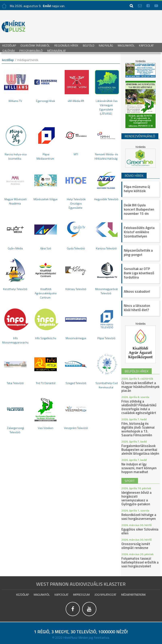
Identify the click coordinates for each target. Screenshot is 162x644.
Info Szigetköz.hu (45, 338)
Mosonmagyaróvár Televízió (106, 291)
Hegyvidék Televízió (106, 199)
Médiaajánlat (56, 50)
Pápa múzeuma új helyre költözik (137, 189)
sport (130, 480)
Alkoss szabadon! (137, 291)
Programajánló (31, 50)
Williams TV (15, 101)
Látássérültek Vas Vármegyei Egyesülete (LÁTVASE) (107, 107)
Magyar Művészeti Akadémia (15, 201)
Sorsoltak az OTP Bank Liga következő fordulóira (139, 273)
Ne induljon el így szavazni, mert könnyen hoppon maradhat (139, 468)
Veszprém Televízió (76, 428)
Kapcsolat (146, 45)
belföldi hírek (136, 371)
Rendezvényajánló (140, 136)
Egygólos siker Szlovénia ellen (139, 531)
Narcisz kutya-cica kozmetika (15, 156)
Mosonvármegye (76, 338)
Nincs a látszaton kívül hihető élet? (137, 307)
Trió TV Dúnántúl (45, 383)
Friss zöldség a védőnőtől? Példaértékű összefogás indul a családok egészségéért (138, 407)
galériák (8, 50)
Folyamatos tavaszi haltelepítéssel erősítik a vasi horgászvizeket (140, 562)
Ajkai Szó (45, 248)
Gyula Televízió (76, 248)
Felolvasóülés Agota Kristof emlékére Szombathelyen (139, 232)
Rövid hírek (134, 175)
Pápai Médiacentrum (45, 156)
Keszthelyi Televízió (15, 289)
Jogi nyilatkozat (105, 594)
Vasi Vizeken (45, 428)
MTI (76, 154)
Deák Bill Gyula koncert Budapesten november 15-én (139, 209)
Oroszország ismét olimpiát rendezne (135, 545)
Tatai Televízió (15, 383)
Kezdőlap (9, 45)
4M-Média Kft (76, 101)
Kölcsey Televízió (75, 289)
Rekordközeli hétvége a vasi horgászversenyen (138, 516)
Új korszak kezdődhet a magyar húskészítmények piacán (140, 386)
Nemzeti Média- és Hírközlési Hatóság (106, 156)
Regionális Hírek (66, 45)
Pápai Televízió (106, 338)
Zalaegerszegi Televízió (15, 430)
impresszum (81, 594)
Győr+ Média (15, 248)
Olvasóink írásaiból (35, 45)
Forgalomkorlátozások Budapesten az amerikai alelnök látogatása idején (140, 449)
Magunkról (126, 45)
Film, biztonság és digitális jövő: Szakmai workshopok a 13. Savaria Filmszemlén (138, 429)
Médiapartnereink (133, 594)
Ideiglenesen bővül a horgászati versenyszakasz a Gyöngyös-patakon (136, 498)
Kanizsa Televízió (106, 248)
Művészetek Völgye (46, 199)
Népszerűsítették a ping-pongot (138, 252)
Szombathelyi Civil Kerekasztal (107, 385)
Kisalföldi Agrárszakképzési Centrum (46, 293)
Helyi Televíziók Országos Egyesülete (76, 203)
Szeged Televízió (76, 383)
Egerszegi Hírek (45, 101)
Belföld (89, 45)
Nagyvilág (106, 45)
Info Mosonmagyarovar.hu (15, 340)
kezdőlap (8, 59)
